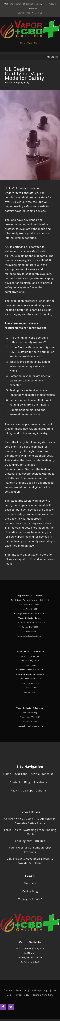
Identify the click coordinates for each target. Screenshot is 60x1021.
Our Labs (21, 774)
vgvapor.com (30, 692)
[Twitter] (11, 1007)
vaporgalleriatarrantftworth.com (30, 613)
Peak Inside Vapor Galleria (28, 790)
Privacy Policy (22, 995)
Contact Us (37, 13)
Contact (15, 782)
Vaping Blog (22, 82)
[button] (50, 57)
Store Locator (24, 13)
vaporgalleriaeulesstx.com (30, 636)
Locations (40, 782)
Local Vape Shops (39, 990)
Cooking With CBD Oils (30, 841)
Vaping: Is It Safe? (30, 899)
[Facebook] (3, 1007)
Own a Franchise (42, 774)
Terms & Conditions (43, 995)
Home (7, 774)
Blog (27, 782)
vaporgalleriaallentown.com (29, 726)
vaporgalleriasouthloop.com (30, 669)
